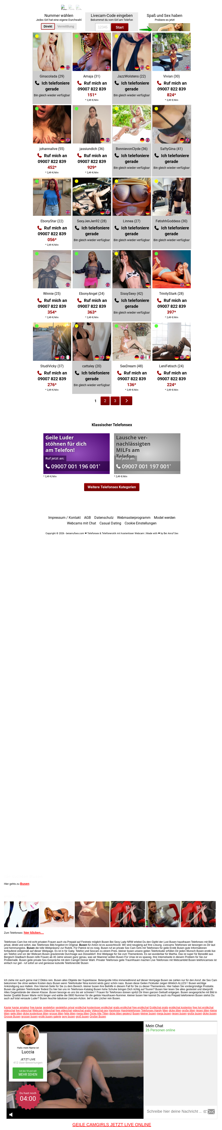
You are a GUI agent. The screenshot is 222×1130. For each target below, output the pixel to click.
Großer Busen (98, 1016)
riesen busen (179, 1013)
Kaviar (7, 1007)
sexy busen (68, 1016)
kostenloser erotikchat (100, 1007)
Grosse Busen (12, 1016)
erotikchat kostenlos (180, 1007)
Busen (24, 883)
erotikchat (81, 1007)
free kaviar (36, 1007)
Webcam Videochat (43, 1010)
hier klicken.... (34, 932)
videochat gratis (82, 1010)
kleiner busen (148, 1013)
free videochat (64, 1010)
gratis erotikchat (122, 1007)
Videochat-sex (99, 1010)
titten (165, 1010)
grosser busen (29, 1016)
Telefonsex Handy (151, 1010)
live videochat (24, 1010)
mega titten (82, 1013)
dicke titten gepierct (120, 1013)
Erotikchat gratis (159, 1007)
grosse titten (56, 1013)
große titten (188, 1010)
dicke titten (175, 1010)
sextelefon (49, 1007)
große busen (195, 1013)
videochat (9, 1010)
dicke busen (210, 1013)
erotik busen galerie (49, 1016)
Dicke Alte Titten (99, 1013)
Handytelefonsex (130, 1010)
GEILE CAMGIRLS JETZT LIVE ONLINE (111, 1124)
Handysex (114, 1010)
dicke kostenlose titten (36, 1013)
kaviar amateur (20, 1007)
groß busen (82, 1016)
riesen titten (202, 1010)
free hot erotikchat (203, 1007)
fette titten (70, 1013)
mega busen (164, 1013)
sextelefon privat (65, 1007)
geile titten (16, 1013)
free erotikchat (140, 1007)
